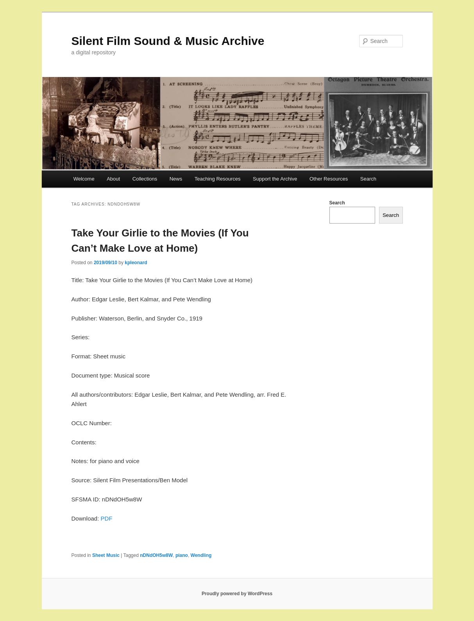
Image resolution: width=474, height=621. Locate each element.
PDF (107, 518)
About (113, 179)
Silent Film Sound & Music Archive (168, 40)
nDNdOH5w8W (156, 555)
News (176, 179)
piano (181, 555)
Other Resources (328, 179)
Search (368, 179)
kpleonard (136, 262)
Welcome (84, 179)
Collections (144, 179)
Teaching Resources (218, 179)
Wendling (201, 555)
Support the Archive (275, 179)
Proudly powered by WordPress (237, 593)
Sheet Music (106, 555)
